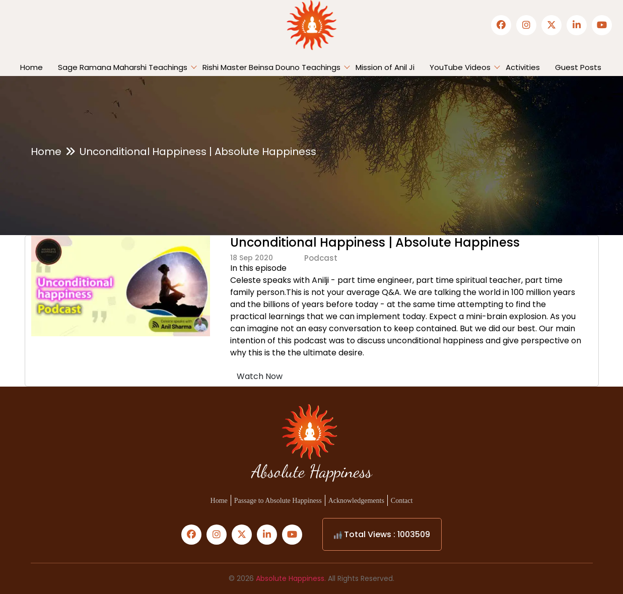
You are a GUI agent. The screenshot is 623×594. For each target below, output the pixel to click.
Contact (402, 500)
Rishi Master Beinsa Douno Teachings (271, 67)
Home (31, 67)
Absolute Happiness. (291, 578)
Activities (523, 67)
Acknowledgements (356, 500)
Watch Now (260, 376)
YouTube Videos (460, 67)
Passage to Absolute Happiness (278, 500)
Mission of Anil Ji (385, 67)
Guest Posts (578, 67)
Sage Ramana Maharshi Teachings (122, 67)
